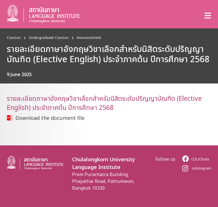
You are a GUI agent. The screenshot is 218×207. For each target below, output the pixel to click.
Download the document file (50, 117)
